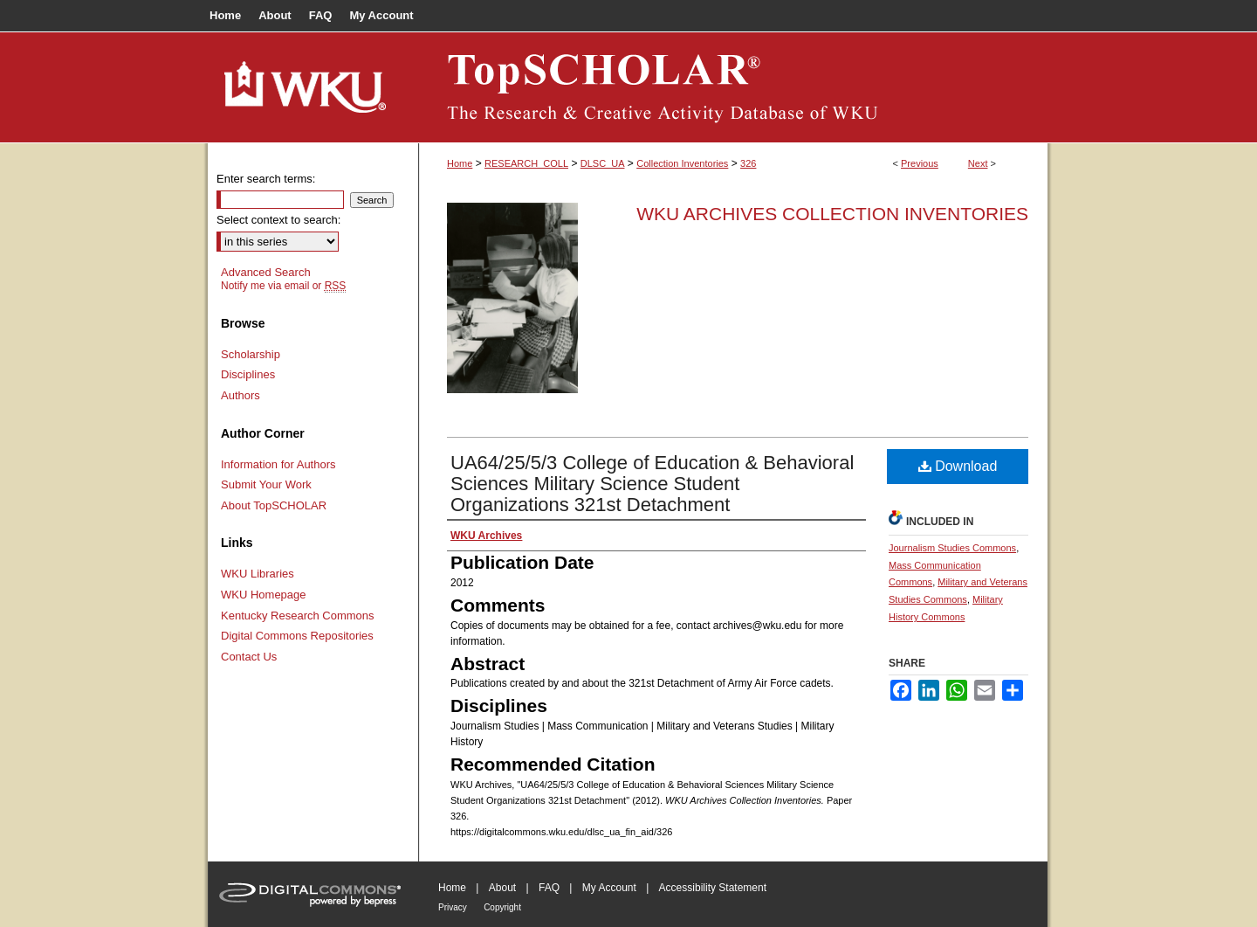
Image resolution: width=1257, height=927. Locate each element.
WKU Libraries (257, 573)
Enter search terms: (265, 178)
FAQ (549, 888)
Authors (240, 395)
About (502, 888)
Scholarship (250, 354)
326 (748, 163)
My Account (609, 888)
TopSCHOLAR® (733, 87)
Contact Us (249, 656)
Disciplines (248, 374)
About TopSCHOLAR (273, 505)
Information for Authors (278, 464)
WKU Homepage (263, 594)
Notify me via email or (283, 286)
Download (958, 466)
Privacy (452, 907)
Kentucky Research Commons (297, 615)
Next (978, 163)
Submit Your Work (266, 484)
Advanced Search (266, 272)
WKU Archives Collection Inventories (832, 214)
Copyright (502, 907)
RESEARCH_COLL (526, 163)
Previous (919, 163)
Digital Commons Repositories (297, 635)
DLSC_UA (602, 163)
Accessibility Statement (712, 888)
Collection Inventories (682, 163)
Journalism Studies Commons (952, 548)
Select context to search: (278, 219)
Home (459, 163)
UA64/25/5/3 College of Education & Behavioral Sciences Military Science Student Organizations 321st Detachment (652, 483)
